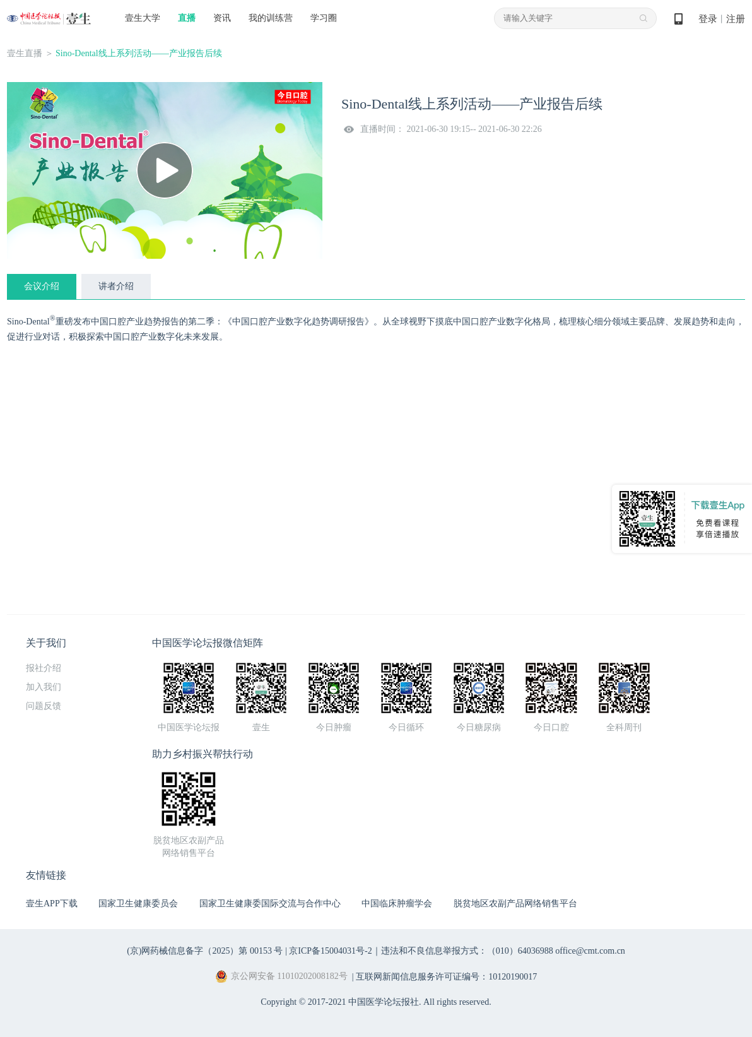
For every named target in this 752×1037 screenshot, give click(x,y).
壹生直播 (24, 53)
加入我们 (43, 687)
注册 (735, 19)
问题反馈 (43, 706)
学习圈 (323, 18)
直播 (187, 18)
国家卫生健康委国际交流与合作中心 (270, 903)
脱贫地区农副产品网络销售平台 (515, 903)
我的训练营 (271, 18)
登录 (707, 19)
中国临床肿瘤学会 (396, 903)
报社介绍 (43, 668)
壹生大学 (142, 18)
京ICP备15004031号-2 (330, 951)
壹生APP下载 (52, 903)
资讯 (222, 18)
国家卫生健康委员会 (138, 903)
